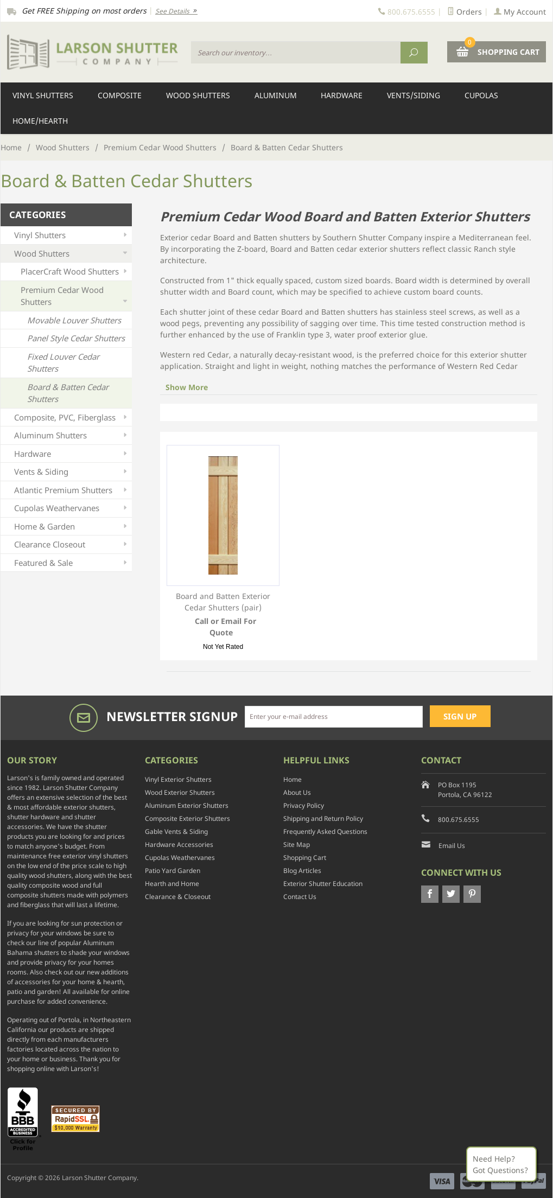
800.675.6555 (458, 819)
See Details (176, 11)
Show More (187, 387)
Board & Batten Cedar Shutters (68, 393)
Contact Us (299, 896)
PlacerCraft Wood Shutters (75, 271)
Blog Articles (302, 870)
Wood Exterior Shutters (180, 792)
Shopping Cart (304, 857)
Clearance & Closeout (178, 896)
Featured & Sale (71, 563)
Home (11, 147)
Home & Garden (71, 526)
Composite (120, 95)
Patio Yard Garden (172, 870)
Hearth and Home (172, 883)
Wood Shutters (198, 95)
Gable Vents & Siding (176, 831)
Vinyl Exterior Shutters (178, 779)
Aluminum (276, 95)
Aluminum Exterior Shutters (186, 805)
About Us (297, 792)
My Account (520, 12)
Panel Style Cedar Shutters (76, 338)
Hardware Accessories (179, 844)
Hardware (342, 95)
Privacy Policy (303, 805)
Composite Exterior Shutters (187, 818)
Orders (464, 12)
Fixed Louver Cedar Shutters (63, 362)
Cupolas (481, 95)
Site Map (296, 844)
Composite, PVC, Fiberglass (71, 417)
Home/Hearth (40, 121)
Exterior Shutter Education (323, 883)
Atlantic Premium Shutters (71, 490)
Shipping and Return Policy (323, 818)
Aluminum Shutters (71, 435)
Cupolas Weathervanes (71, 508)
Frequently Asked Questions (325, 831)
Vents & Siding (71, 472)
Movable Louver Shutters (74, 320)
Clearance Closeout (71, 544)
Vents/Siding (413, 95)
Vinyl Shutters (42, 95)
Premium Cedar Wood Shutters (160, 147)
